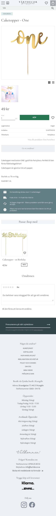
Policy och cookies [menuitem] (28, 362)
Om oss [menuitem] (28, 366)
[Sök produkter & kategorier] (25, 8)
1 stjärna (4, 287)
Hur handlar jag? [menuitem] (28, 355)
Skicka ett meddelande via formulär (28, 470)
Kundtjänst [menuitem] (28, 348)
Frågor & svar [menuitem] (28, 373)
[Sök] (52, 8)
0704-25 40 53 (34, 464)
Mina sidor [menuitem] (7, 2)
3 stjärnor (8, 287)
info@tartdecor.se (32, 467)
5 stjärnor (13, 287)
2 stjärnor (6, 287)
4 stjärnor (10, 287)
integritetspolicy (38, 330)
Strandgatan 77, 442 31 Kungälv (31, 385)
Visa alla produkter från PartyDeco (41, 139)
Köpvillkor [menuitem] (28, 352)
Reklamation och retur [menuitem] (28, 359)
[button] (3, 4)
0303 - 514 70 (34, 388)
